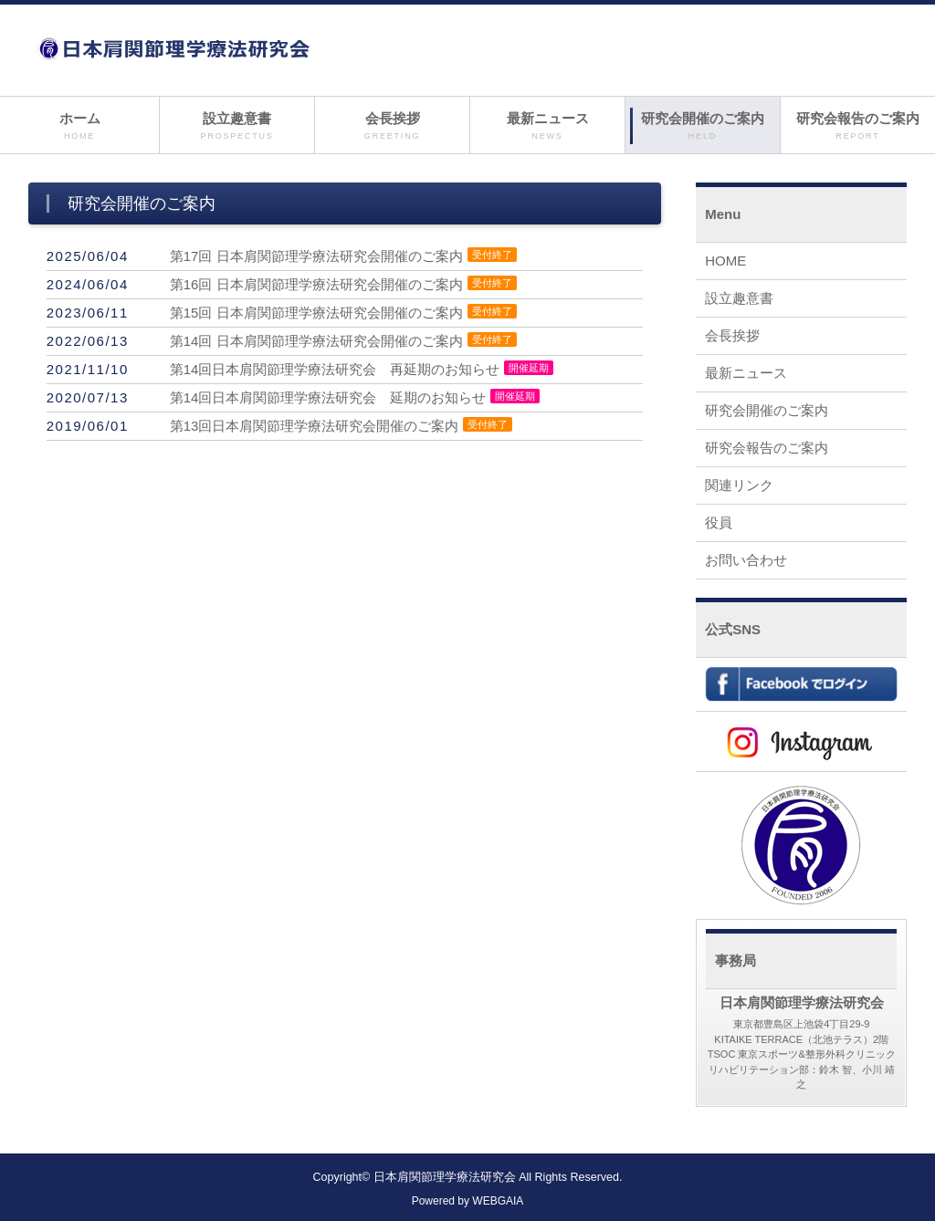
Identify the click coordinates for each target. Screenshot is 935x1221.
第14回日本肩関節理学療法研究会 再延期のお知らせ (335, 369)
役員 (718, 522)
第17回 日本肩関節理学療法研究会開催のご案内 (316, 256)
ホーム (79, 126)
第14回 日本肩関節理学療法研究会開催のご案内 (316, 341)
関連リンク (739, 485)
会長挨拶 (392, 126)
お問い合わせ (746, 560)
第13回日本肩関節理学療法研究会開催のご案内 (314, 425)
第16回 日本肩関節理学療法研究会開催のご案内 (316, 284)
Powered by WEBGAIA (468, 1201)
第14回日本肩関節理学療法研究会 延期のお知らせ (328, 397)
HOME (725, 260)
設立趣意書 (237, 126)
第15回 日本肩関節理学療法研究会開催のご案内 (316, 312)
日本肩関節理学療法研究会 (444, 1177)
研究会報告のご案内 (858, 126)
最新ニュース (547, 126)
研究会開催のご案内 (702, 126)
